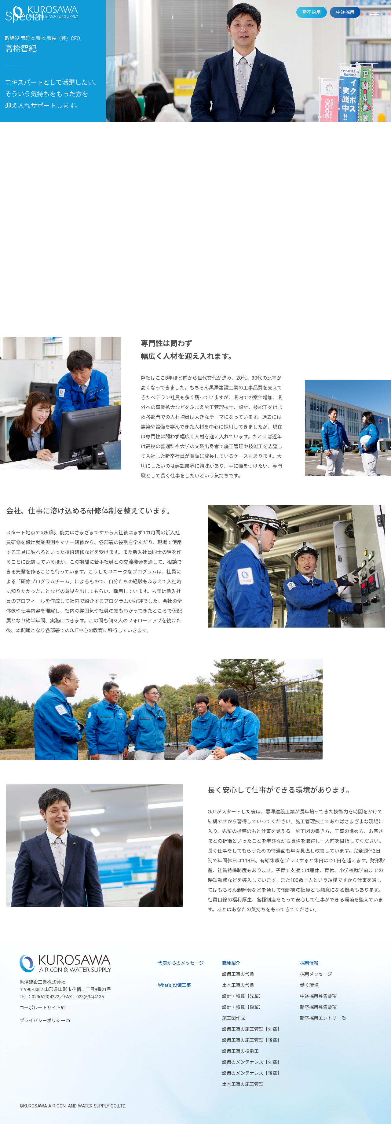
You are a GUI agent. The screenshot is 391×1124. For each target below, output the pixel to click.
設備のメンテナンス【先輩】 (252, 1062)
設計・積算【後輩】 (242, 1007)
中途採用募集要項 (318, 996)
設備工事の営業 (238, 974)
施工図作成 (233, 1018)
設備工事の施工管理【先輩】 (252, 1029)
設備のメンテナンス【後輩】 (252, 1073)
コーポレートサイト (40, 1008)
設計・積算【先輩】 (242, 996)
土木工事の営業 (238, 985)
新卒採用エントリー (320, 1018)
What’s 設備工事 (174, 985)
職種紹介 (231, 963)
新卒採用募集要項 (318, 1007)
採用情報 (309, 963)
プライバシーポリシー (42, 1020)
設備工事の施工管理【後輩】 (252, 1040)
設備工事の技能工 (240, 1051)
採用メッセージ (316, 974)
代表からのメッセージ (181, 963)
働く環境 (309, 985)
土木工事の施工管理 (242, 1084)
